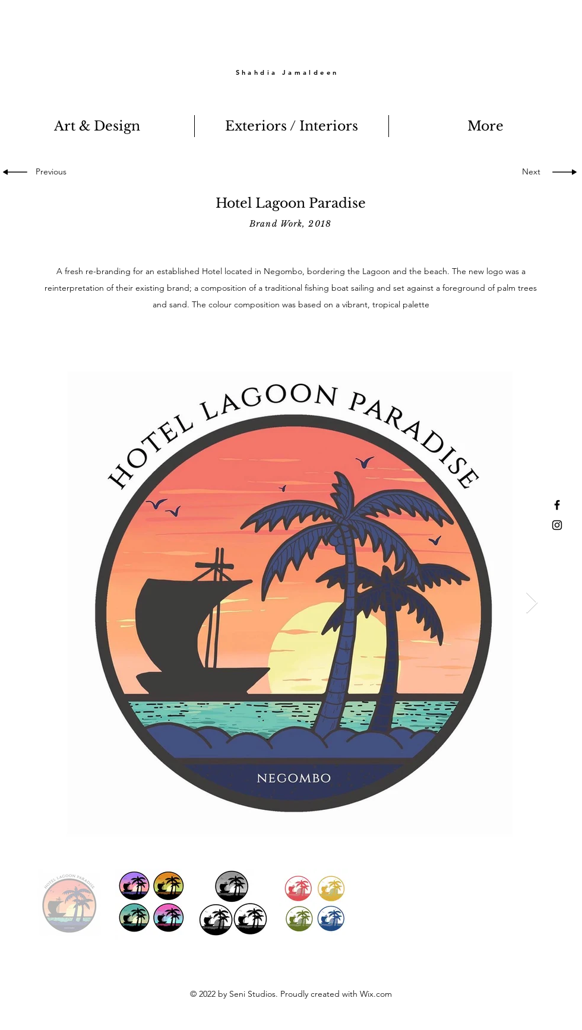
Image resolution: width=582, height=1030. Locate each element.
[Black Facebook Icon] (557, 504)
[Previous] (55, 172)
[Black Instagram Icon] (557, 525)
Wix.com (376, 993)
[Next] (528, 172)
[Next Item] (532, 603)
